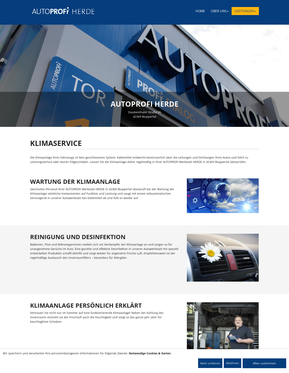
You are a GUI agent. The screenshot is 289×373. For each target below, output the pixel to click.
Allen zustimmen (264, 363)
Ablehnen (232, 363)
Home (200, 11)
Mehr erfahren (210, 363)
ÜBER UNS (220, 11)
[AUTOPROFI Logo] (48, 10)
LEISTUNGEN (245, 11)
